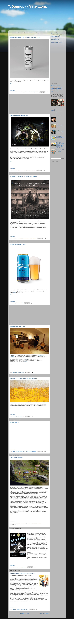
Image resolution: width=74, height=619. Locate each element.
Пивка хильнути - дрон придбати (18, 326)
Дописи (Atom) (18, 615)
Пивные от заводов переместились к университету (23, 573)
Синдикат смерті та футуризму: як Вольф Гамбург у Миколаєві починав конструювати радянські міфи (56, 88)
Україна (21, 303)
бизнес (14, 451)
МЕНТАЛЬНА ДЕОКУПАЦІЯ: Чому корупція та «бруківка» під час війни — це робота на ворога (60, 145)
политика (36, 523)
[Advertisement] (37, 21)
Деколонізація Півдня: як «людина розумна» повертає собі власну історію (60, 125)
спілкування (21, 416)
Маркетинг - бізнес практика (56, 42)
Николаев (22, 451)
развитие (30, 451)
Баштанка (17, 238)
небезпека (24, 170)
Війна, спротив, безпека (55, 33)
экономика (34, 451)
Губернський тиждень (27, 6)
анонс (14, 238)
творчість (22, 372)
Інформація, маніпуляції (55, 36)
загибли (16, 170)
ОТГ (25, 451)
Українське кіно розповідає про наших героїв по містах (23, 176)
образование (23, 609)
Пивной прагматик (14, 422)
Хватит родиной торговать (16, 457)
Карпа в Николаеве (15, 530)
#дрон (26, 359)
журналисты (18, 523)
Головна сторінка (24, 613)
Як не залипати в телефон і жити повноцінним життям (23, 378)
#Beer (43, 355)
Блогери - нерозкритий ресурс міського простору (60, 131)
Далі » (11, 83)
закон (22, 523)
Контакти (53, 110)
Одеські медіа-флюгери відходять (60, 137)
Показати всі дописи (35, 32)
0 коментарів (12, 90)
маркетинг (14, 416)
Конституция (25, 523)
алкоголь (14, 609)
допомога (24, 238)
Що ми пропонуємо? (55, 109)
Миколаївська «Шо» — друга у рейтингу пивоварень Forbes (25, 37)
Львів (16, 372)
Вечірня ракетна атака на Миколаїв (19, 115)
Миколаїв (20, 170)
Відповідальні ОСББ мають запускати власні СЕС (60, 150)
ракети (34, 170)
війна (14, 170)
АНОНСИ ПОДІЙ (54, 112)
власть (14, 523)
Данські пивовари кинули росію (18, 244)
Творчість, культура (55, 39)
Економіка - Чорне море (55, 35)
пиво (31, 170)
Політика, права (54, 38)
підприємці (34, 238)
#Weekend (12, 356)
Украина (39, 523)
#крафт (25, 361)
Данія (16, 303)
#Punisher (40, 355)
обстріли (28, 170)
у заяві (14, 292)
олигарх (30, 523)
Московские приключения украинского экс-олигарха (59, 119)
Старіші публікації (43, 613)
